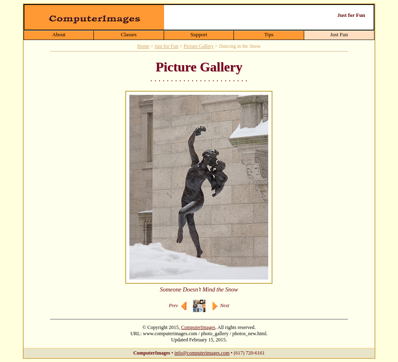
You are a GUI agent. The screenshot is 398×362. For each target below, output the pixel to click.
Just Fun (339, 35)
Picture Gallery (199, 46)
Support (199, 35)
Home (143, 46)
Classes (128, 35)
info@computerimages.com (201, 353)
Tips (268, 35)
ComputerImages (198, 327)
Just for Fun (166, 46)
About (58, 35)
